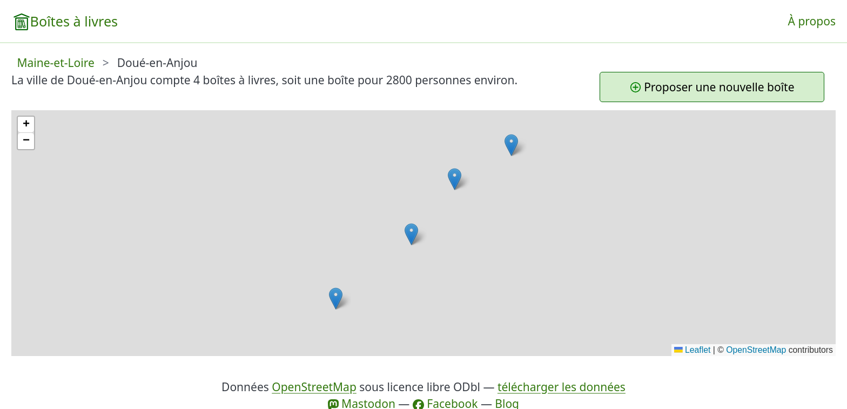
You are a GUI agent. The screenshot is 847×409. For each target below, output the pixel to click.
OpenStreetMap (756, 349)
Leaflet (692, 349)
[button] (454, 179)
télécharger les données (562, 386)
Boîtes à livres (74, 21)
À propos (812, 21)
